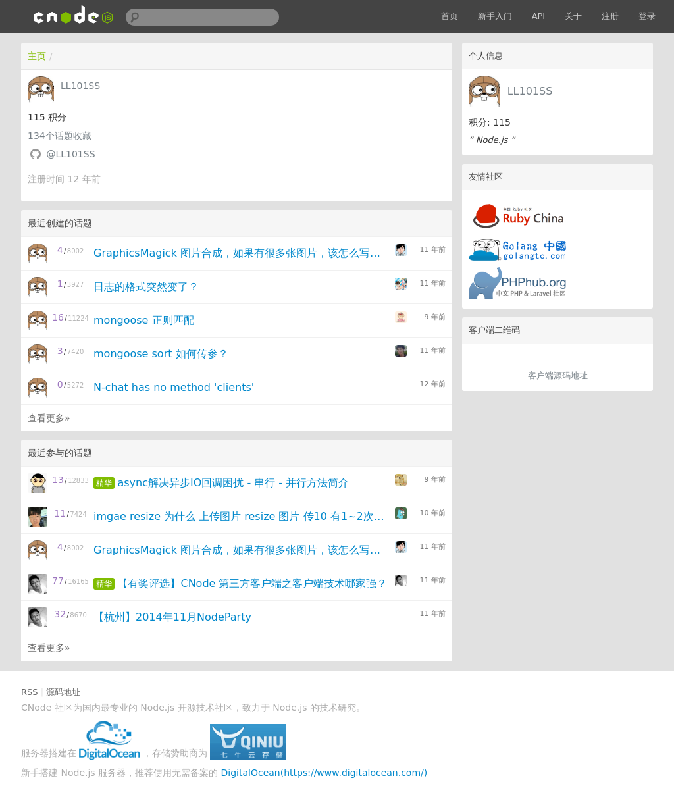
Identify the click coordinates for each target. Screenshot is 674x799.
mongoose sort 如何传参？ (160, 354)
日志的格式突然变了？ (146, 286)
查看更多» (49, 418)
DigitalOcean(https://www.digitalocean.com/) (324, 772)
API (539, 16)
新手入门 (495, 16)
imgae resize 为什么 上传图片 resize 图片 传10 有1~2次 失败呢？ (239, 516)
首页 (449, 16)
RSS (29, 692)
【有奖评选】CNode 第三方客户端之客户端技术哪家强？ (252, 583)
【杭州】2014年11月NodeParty (172, 617)
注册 (610, 16)
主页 (37, 56)
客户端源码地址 (558, 375)
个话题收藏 (59, 135)
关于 (573, 16)
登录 (647, 16)
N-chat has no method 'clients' (173, 387)
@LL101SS (70, 154)
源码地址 (63, 692)
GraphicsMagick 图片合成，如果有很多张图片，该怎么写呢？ (239, 253)
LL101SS (530, 91)
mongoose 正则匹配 (143, 320)
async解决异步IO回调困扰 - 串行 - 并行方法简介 (233, 483)
